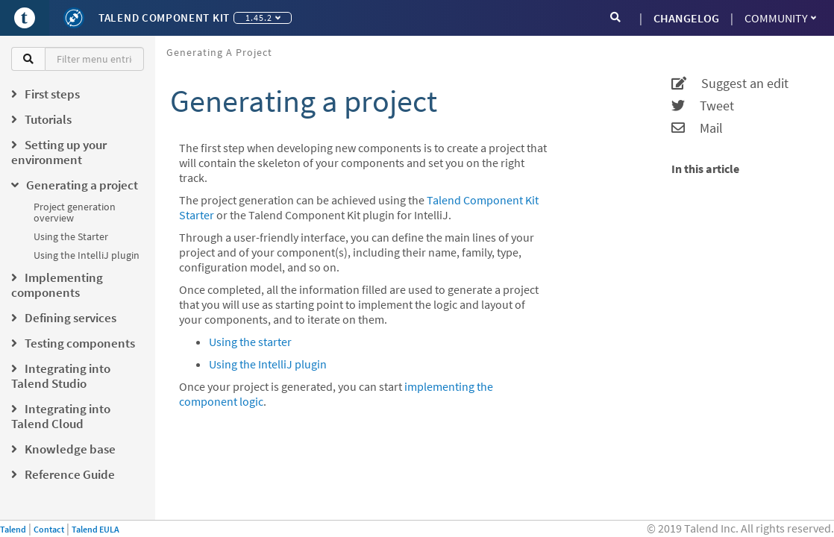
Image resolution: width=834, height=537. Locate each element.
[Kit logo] (73, 18)
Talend (13, 529)
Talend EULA (95, 529)
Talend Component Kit (164, 17)
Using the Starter (71, 236)
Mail (697, 128)
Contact (49, 529)
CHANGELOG (686, 17)
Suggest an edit (729, 83)
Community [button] (780, 17)
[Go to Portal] (24, 18)
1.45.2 (262, 17)
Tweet (702, 105)
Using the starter (250, 341)
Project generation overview (75, 212)
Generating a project (219, 52)
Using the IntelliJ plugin (86, 255)
